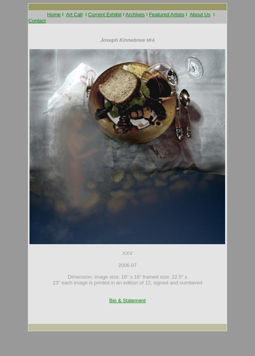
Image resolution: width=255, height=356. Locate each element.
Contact (37, 21)
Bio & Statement (127, 300)
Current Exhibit (104, 14)
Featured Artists (166, 14)
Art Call (74, 14)
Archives (135, 14)
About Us (200, 14)
